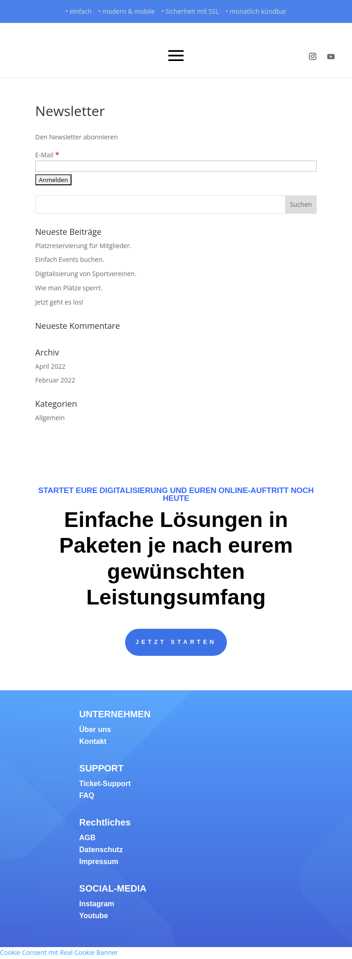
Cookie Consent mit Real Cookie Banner (59, 953)
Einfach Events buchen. (69, 259)
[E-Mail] (176, 166)
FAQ (86, 796)
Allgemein (50, 417)
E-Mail (47, 154)
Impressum (98, 862)
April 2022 (50, 366)
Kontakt (93, 742)
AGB (87, 839)
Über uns (95, 730)
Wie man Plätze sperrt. (69, 287)
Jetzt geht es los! (59, 302)
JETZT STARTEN (176, 642)
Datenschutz (101, 850)
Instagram (96, 905)
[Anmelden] (53, 179)
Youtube (93, 916)
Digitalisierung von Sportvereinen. (86, 273)
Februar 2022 (55, 380)
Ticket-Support (105, 784)
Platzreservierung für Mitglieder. (83, 245)
